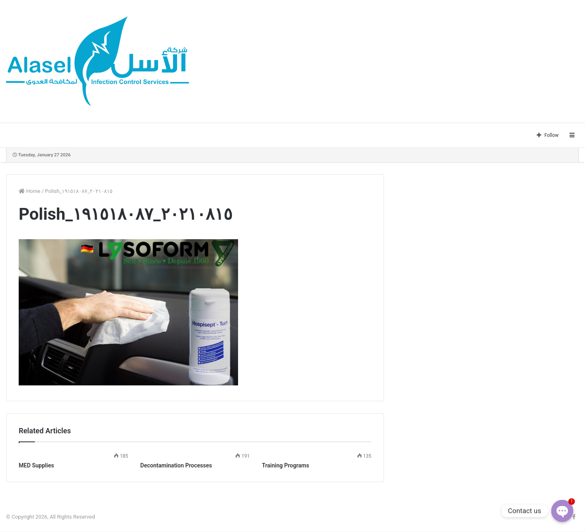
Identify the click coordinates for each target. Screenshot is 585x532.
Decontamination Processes (176, 465)
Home (29, 191)
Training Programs (285, 465)
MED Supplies (36, 465)
